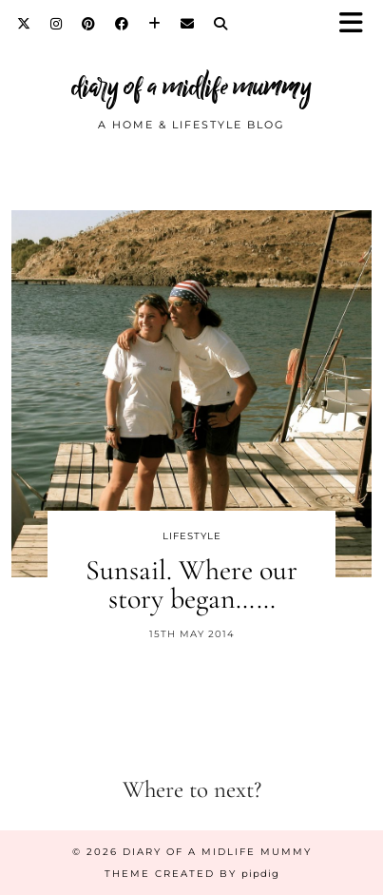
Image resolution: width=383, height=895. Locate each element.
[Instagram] (56, 23)
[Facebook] (122, 23)
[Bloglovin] (155, 23)
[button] (357, 24)
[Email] (188, 23)
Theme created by (192, 873)
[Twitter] (24, 23)
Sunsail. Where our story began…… (191, 584)
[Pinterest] (89, 23)
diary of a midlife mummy (191, 87)
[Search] (221, 23)
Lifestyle (192, 536)
